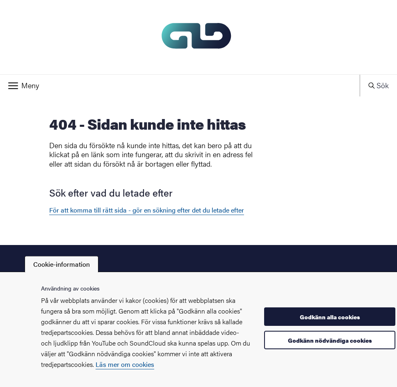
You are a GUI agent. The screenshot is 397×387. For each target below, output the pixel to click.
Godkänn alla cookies (330, 317)
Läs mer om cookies (125, 364)
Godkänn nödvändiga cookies (330, 340)
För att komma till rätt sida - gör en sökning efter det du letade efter (146, 210)
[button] (180, 85)
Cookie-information (61, 264)
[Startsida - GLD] (198, 37)
